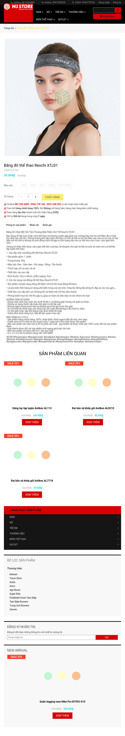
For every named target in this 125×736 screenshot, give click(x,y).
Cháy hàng (52, 197)
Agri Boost (15, 590)
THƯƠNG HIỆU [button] (77, 12)
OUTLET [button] (63, 19)
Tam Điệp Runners (19, 601)
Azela (12, 582)
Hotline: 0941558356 (53, 2)
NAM (64, 517)
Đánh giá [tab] (47, 225)
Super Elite (15, 594)
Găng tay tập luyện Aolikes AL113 (32, 408)
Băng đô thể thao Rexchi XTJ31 (31, 165)
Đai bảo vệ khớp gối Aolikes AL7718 (32, 480)
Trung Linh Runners (19, 605)
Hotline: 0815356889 (23, 2)
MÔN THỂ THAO (64, 539)
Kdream (13, 574)
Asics (12, 586)
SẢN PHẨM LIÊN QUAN (62, 353)
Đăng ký (117, 2)
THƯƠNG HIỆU (64, 533)
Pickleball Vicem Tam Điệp (23, 597)
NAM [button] (39, 12)
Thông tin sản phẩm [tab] (16, 225)
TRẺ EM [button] (60, 12)
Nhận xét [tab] (34, 225)
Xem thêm (32, 422)
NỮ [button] (49, 12)
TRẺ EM (64, 528)
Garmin (13, 609)
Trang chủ (9, 28)
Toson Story (16, 578)
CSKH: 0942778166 (83, 2)
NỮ (64, 522)
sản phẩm (107, 16)
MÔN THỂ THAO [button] (45, 19)
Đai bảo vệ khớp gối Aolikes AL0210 (93, 408)
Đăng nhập (105, 2)
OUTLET (64, 544)
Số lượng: (9, 196)
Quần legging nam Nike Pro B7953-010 (62, 701)
